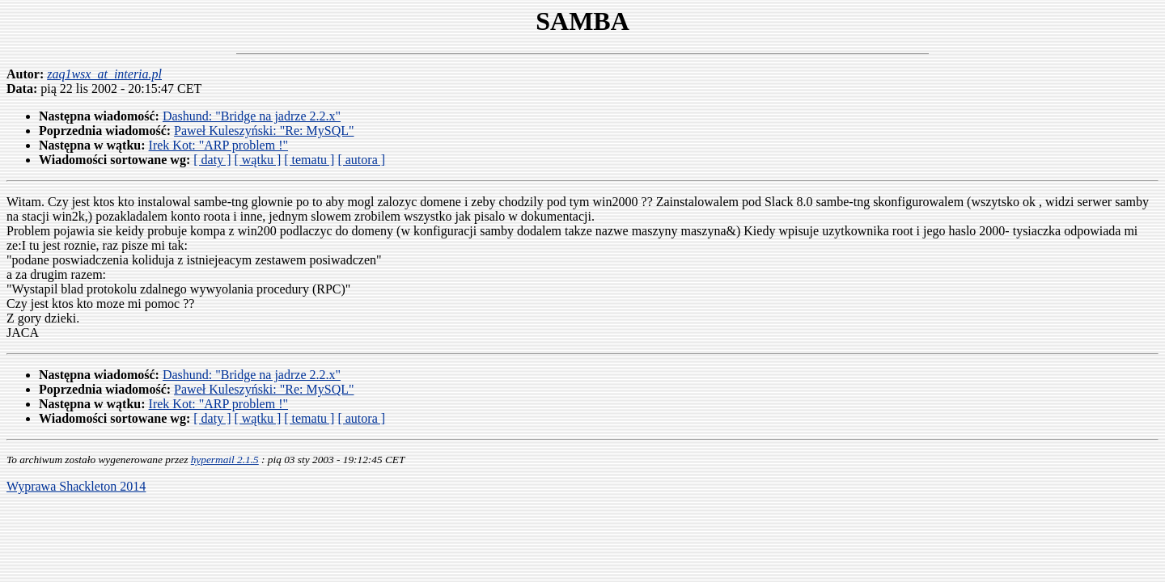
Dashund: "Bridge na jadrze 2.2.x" (252, 116)
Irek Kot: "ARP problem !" (218, 145)
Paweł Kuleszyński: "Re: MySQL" (264, 130)
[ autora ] (361, 160)
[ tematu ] (309, 160)
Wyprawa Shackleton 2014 (76, 486)
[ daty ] (212, 160)
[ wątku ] (257, 160)
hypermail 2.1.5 (225, 459)
